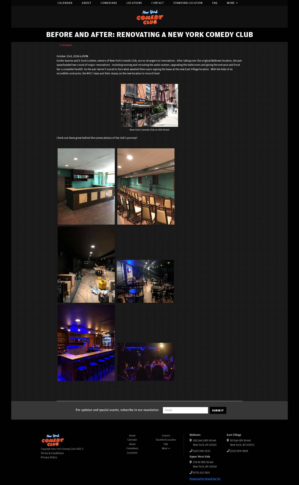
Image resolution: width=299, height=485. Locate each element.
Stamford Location (188, 3)
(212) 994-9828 (239, 451)
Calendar (65, 3)
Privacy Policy (49, 457)
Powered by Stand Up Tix (205, 479)
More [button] (232, 3)
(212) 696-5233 (201, 451)
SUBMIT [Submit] (218, 410)
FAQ (215, 3)
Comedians (109, 3)
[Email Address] (185, 410)
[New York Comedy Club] (149, 16)
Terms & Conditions (52, 453)
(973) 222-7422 (201, 472)
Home (132, 435)
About (86, 3)
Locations (134, 3)
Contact (157, 3)
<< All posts (65, 45)
